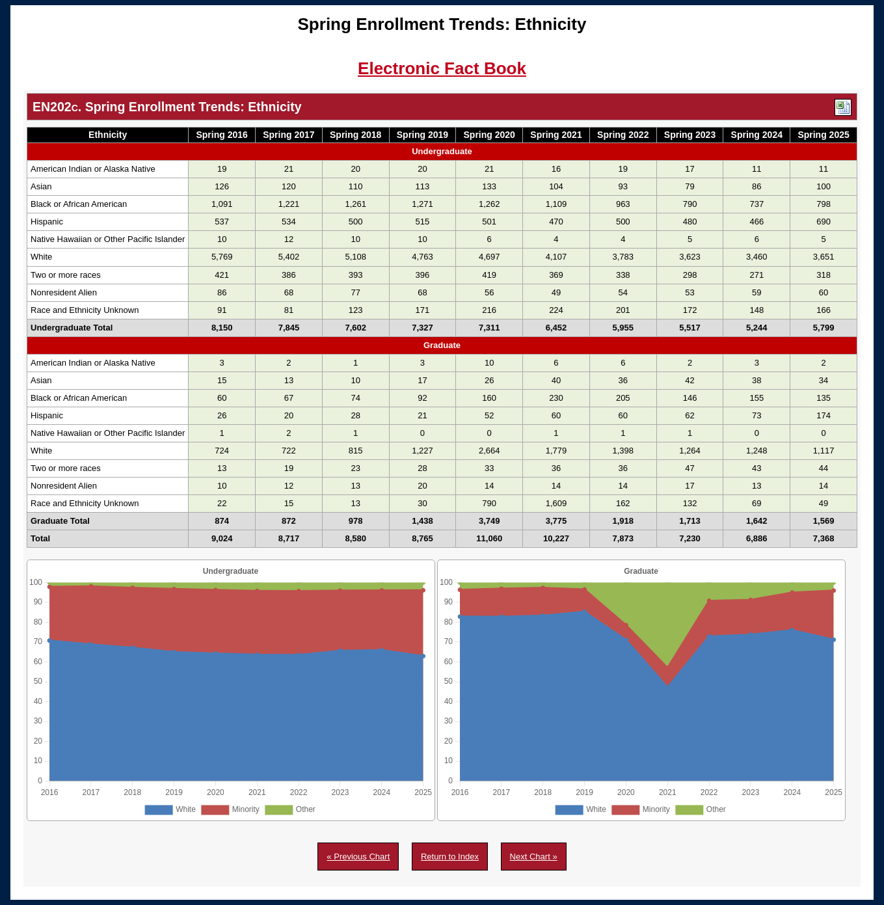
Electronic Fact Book (442, 68)
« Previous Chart (358, 856)
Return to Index (450, 856)
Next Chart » (533, 856)
